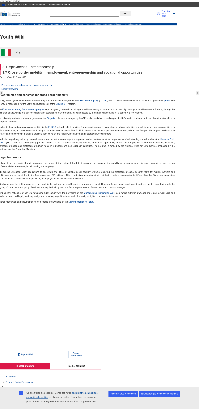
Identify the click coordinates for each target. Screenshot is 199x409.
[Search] (84, 13)
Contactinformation (76, 354)
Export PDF (26, 354)
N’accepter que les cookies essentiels (159, 394)
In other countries (76, 366)
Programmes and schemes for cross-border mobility (26, 85)
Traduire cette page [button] (166, 13)
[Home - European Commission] (11, 14)
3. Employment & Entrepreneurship (49, 24)
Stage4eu (51, 118)
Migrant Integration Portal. (81, 202)
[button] (158, 13)
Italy (28, 24)
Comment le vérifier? (59, 4)
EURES (52, 127)
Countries (19, 24)
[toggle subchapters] (3, 382)
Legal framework (9, 89)
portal (167, 100)
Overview (10, 376)
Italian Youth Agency (88, 100)
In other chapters (25, 366)
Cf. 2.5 (103, 100)
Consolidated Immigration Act (98, 193)
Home (2, 24)
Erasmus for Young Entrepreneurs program (23, 109)
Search (125, 13)
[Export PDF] (26, 354)
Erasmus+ (61, 104)
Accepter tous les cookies (123, 394)
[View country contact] (77, 354)
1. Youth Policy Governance (19, 382)
